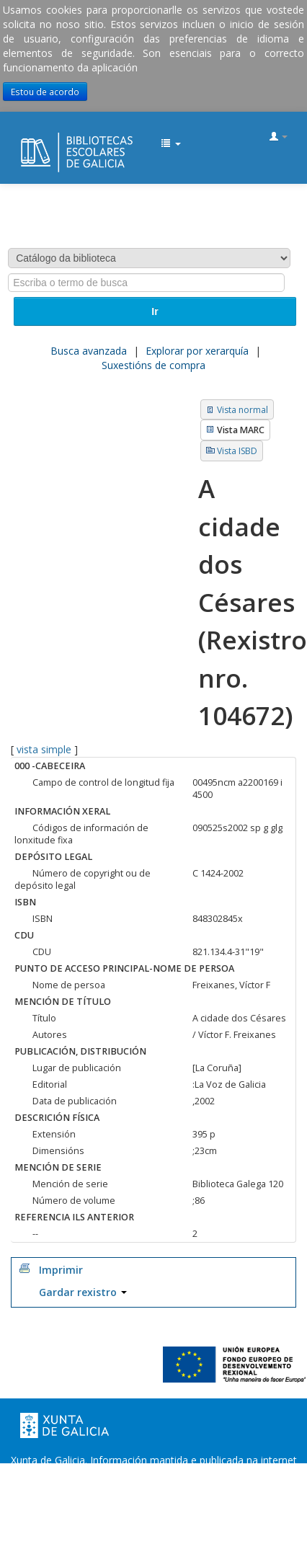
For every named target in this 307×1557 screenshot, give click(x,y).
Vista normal (242, 410)
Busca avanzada (88, 351)
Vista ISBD (237, 451)
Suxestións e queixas (235, 1489)
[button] (171, 144)
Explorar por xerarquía (197, 351)
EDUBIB (26, 138)
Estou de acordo (45, 91)
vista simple (44, 749)
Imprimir (61, 1270)
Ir (154, 311)
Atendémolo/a (153, 1503)
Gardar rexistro (83, 1292)
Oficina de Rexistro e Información (96, 1489)
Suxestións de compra (153, 365)
